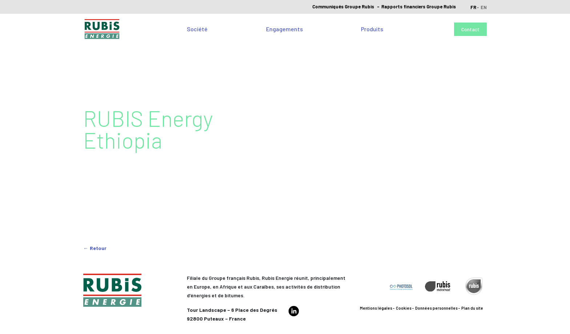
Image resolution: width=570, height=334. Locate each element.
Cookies (404, 308)
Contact (470, 29)
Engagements (284, 28)
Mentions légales (376, 308)
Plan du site (472, 308)
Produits (372, 28)
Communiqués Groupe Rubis (343, 6)
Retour (98, 248)
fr (473, 7)
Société (197, 28)
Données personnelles (436, 308)
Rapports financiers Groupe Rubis (418, 6)
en (484, 7)
